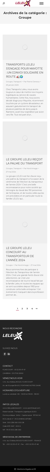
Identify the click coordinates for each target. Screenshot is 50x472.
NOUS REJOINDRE (12, 328)
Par (32, 82)
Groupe (9, 82)
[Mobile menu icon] (41, 3)
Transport (17, 82)
